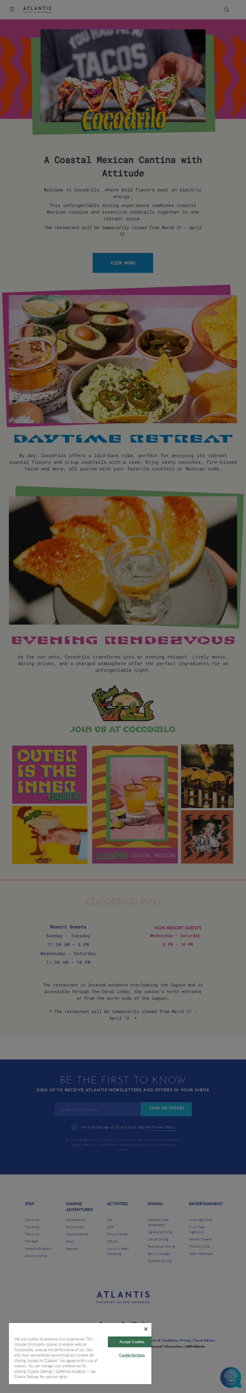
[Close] (146, 1329)
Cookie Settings (132, 1355)
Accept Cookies (132, 1342)
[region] (80, 1353)
